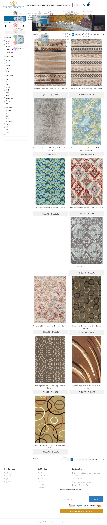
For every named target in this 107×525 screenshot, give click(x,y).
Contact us (41, 482)
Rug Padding (8, 482)
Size (46, 4)
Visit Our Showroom (44, 476)
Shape (31, 4)
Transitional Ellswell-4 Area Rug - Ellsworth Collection (86, 207)
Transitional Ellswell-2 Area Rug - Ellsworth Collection (86, 267)
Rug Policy (41, 473)
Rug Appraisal (8, 479)
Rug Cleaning (8, 473)
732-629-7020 (78, 479)
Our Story (41, 485)
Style (23, 4)
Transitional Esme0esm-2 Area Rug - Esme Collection (50, 88)
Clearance (41, 487)
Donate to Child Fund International (81, 511)
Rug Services (57, 4)
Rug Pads (68, 4)
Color (39, 4)
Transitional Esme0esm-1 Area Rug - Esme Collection (86, 88)
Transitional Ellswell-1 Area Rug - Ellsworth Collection (50, 326)
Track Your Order (43, 479)
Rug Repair (7, 476)
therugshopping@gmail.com (83, 482)
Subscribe (95, 499)
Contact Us (80, 4)
